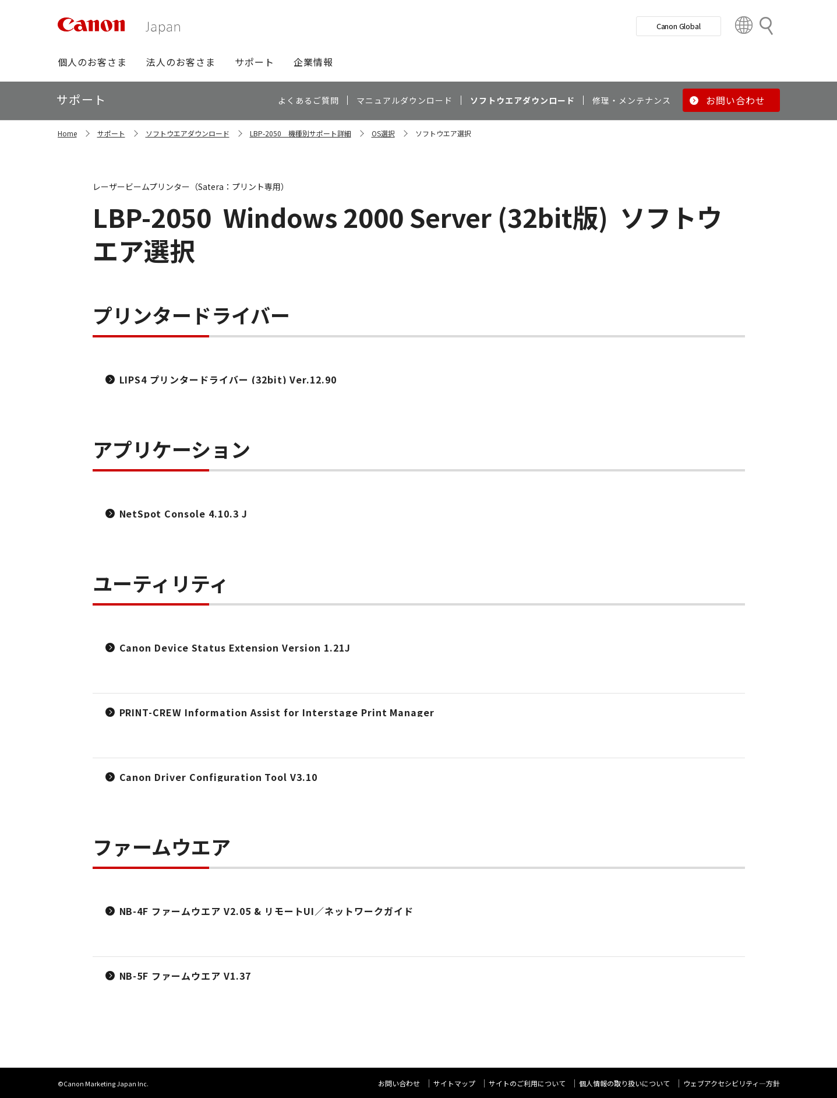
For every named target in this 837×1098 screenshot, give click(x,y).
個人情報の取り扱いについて (624, 1083)
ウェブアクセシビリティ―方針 (731, 1083)
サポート (111, 133)
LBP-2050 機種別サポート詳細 (300, 133)
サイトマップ (454, 1083)
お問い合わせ (399, 1083)
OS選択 (383, 133)
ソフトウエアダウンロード (187, 133)
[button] (92, 62)
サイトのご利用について (527, 1083)
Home (67, 133)
